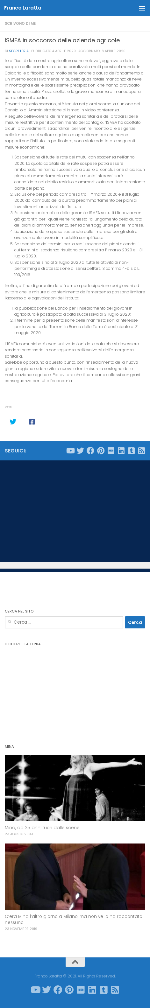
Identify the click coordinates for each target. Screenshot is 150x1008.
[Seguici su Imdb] (111, 450)
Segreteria (19, 51)
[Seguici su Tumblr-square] (131, 450)
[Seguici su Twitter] (80, 450)
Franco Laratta (22, 7)
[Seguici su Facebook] (90, 450)
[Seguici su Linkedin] (121, 450)
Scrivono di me (20, 23)
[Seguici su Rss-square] (141, 450)
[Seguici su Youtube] (70, 450)
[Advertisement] (75, 511)
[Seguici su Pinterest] (100, 450)
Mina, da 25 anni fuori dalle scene (42, 828)
